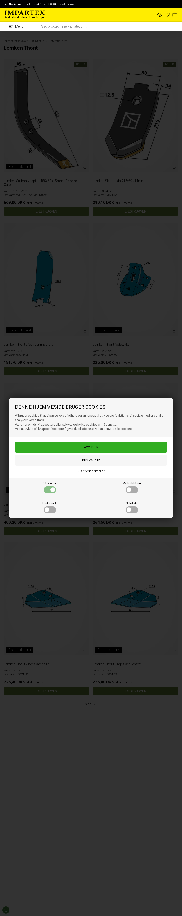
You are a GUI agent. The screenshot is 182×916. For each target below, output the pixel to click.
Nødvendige (50, 487)
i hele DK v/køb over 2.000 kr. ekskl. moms (39, 4)
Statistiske (132, 507)
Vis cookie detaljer (91, 471)
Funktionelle (49, 507)
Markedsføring (132, 487)
